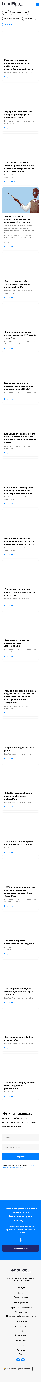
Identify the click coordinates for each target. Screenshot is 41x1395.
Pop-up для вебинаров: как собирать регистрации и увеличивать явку (18, 114)
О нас (21, 1358)
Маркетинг (29, 18)
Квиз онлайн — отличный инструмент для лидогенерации (17, 643)
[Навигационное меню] (37, 4)
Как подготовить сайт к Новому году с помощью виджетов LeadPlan (17, 284)
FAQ (21, 1343)
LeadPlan (8, 24)
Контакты (21, 1362)
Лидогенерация (19, 12)
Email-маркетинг (11, 18)
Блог (21, 1367)
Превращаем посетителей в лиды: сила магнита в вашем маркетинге (19, 592)
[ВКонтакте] (18, 1373)
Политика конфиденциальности (21, 1329)
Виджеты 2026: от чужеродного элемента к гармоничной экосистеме (17, 219)
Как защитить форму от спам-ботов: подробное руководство (20, 1085)
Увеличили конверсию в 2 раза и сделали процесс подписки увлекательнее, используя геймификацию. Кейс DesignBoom (20, 696)
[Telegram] (23, 1373)
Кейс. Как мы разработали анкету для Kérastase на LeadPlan (18, 796)
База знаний (21, 1339)
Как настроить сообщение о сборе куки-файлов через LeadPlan (18, 991)
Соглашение (21, 1324)
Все (5, 12)
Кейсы (21, 1305)
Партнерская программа (21, 1320)
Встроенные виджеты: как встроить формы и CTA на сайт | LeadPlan (20, 335)
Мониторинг (21, 1348)
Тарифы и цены (21, 1310)
